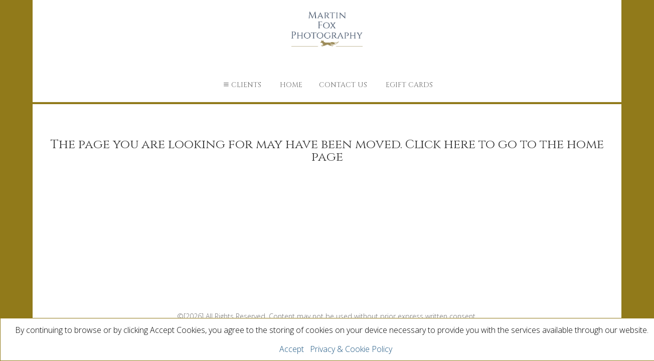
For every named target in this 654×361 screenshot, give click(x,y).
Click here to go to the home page (457, 150)
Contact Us (343, 85)
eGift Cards (409, 85)
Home (291, 85)
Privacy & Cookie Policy (351, 348)
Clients (241, 85)
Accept (291, 348)
